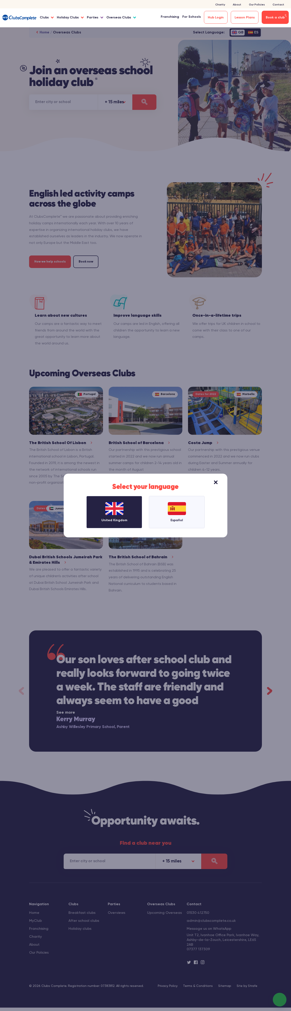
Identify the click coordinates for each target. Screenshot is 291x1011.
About (237, 4)
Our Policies (257, 4)
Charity (220, 4)
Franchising (170, 16)
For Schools (191, 16)
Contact (278, 4)
